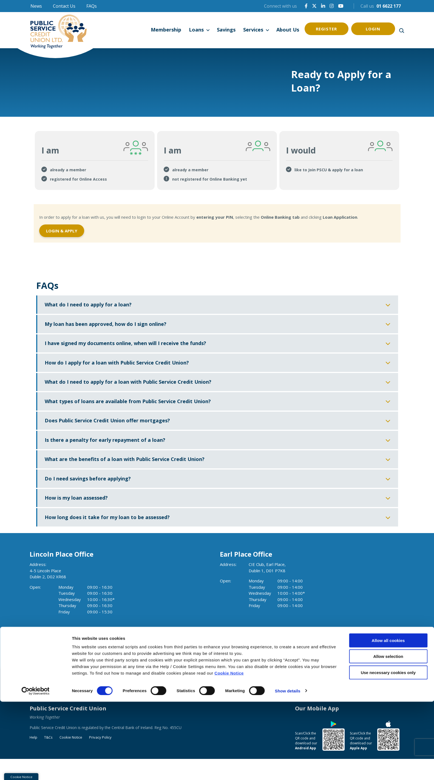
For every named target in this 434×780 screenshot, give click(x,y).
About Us (287, 29)
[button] (401, 30)
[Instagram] (332, 6)
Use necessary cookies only (388, 750)
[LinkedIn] (323, 6)
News (36, 6)
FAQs (91, 6)
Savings (226, 29)
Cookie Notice (229, 751)
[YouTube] (340, 6)
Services (253, 29)
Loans (196, 29)
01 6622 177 (388, 6)
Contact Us (64, 6)
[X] (314, 6)
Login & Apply (61, 229)
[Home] (60, 30)
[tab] (95, 160)
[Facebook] (306, 6)
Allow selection (388, 735)
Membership (166, 29)
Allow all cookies (388, 718)
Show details (287, 769)
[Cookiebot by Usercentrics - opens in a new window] (35, 769)
